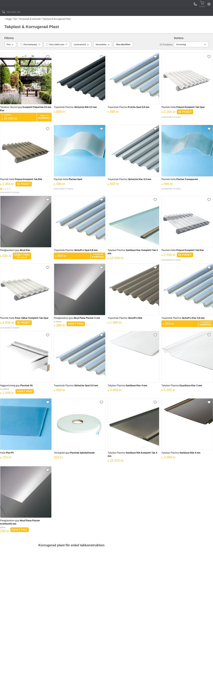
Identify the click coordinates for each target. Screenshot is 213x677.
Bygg (8, 27)
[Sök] (139, 8)
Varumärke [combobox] (102, 52)
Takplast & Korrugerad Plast (56, 27)
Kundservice (177, 8)
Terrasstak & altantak (29, 27)
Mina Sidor (187, 8)
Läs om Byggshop (131, 20)
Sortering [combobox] (191, 52)
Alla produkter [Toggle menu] (14, 20)
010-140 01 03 (85, 20)
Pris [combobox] (10, 52)
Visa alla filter (123, 52)
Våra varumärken (109, 20)
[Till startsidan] (24, 8)
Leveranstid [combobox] (81, 52)
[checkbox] (30, 52)
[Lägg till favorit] (50, 64)
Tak (15, 27)
